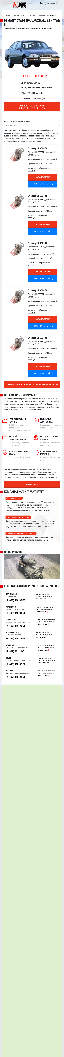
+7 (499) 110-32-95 (15, 625)
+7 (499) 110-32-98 (15, 664)
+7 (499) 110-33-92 (15, 613)
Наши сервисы (47, 28)
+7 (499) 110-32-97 (15, 600)
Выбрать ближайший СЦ (43, 184)
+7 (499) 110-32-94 (15, 638)
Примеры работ (34, 28)
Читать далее (32, 484)
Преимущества (14, 28)
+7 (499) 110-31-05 (15, 676)
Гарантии (24, 28)
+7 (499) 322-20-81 (15, 651)
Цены (6, 28)
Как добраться (41, 599)
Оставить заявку (43, 177)
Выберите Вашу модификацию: (17, 121)
